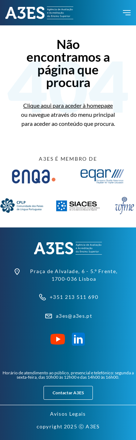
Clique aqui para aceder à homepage (68, 105)
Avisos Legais (68, 414)
